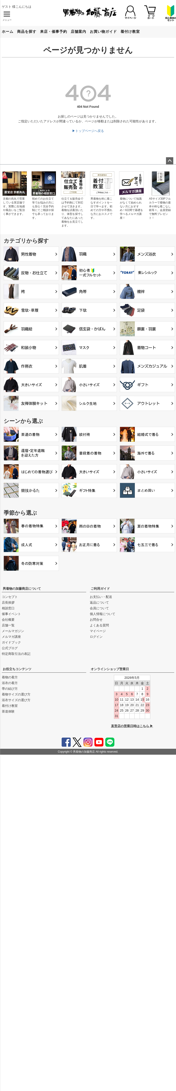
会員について (99, 608)
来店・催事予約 (53, 31)
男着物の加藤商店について (22, 588)
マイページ (98, 631)
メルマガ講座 (11, 636)
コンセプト (10, 597)
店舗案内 (78, 31)
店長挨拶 (8, 602)
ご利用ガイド (100, 588)
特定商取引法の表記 (16, 654)
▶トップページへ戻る (88, 131)
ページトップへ (169, 161)
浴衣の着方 (10, 683)
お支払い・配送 (101, 597)
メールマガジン (13, 631)
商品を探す (26, 31)
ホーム (7, 31)
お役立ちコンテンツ (17, 669)
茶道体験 (8, 711)
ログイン (96, 636)
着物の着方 (10, 677)
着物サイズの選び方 (16, 694)
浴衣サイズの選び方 (16, 700)
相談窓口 (8, 608)
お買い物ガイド (103, 31)
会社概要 (8, 619)
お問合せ (96, 619)
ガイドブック (11, 642)
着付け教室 (130, 31)
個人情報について (102, 614)
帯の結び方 (10, 688)
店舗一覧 (8, 625)
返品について (99, 602)
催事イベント (11, 614)
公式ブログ (10, 648)
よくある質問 (99, 625)
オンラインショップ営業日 (110, 669)
